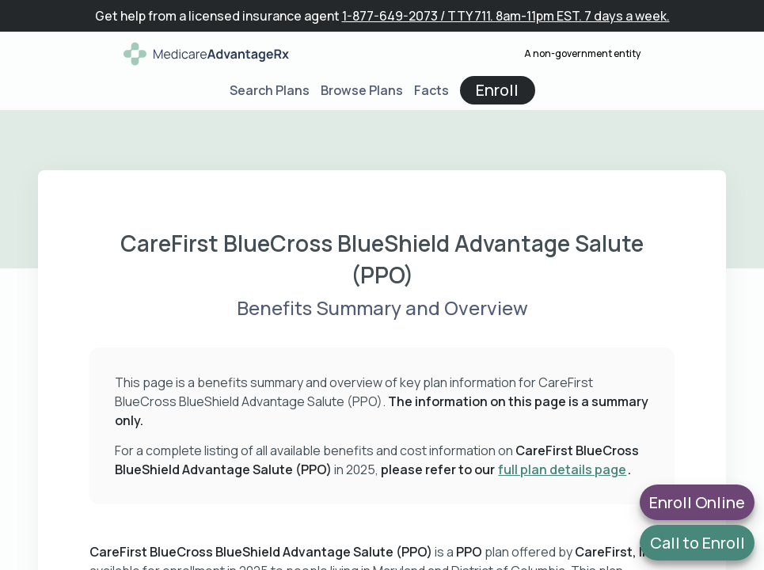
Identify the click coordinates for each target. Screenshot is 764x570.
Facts (431, 90)
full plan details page (562, 469)
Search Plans (270, 90)
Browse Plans (362, 90)
